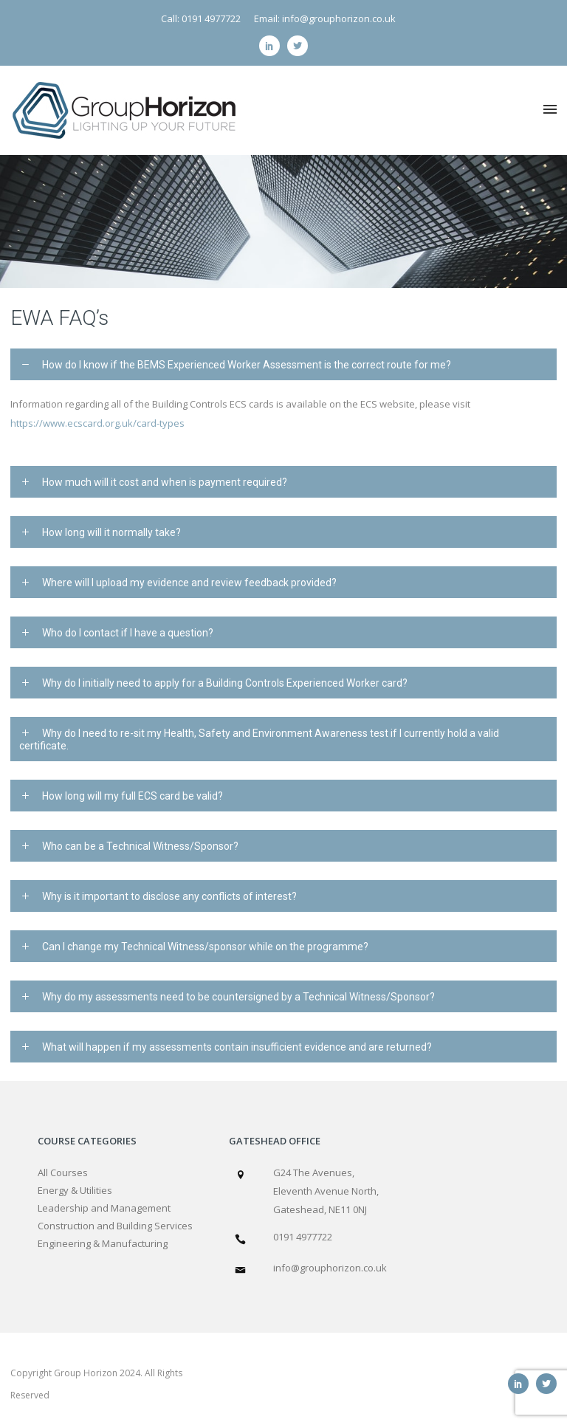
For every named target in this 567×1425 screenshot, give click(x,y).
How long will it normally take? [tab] (111, 532)
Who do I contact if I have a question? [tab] (127, 633)
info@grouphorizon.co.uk (330, 1267)
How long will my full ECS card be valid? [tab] (132, 796)
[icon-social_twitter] (297, 45)
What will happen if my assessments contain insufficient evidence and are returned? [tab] (237, 1047)
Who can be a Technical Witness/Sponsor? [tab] (140, 846)
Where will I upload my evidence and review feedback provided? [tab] (189, 582)
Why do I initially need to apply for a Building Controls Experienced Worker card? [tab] (225, 683)
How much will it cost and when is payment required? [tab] (164, 482)
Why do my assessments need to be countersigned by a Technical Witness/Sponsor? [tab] (238, 997)
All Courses (63, 1172)
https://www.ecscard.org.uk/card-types (97, 423)
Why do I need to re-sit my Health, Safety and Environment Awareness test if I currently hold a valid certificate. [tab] (259, 739)
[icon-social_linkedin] (273, 45)
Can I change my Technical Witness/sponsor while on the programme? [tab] (205, 946)
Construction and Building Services (115, 1225)
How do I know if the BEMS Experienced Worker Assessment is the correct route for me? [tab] (246, 365)
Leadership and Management (104, 1208)
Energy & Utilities (75, 1190)
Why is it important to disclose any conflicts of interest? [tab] (169, 896)
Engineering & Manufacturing (103, 1243)
